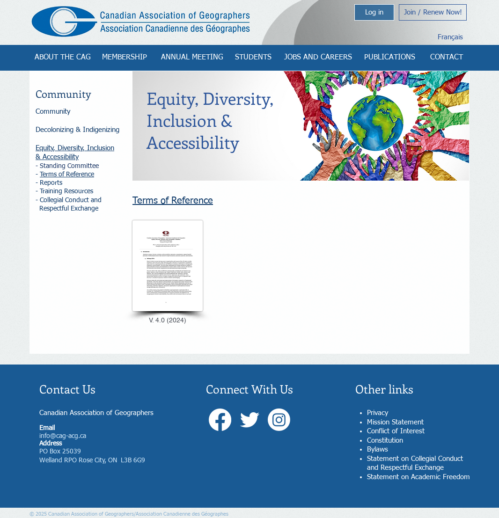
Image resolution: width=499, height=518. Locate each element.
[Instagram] (279, 420)
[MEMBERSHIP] (124, 57)
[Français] (450, 37)
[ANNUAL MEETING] (192, 57)
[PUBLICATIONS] (389, 57)
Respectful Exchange (68, 208)
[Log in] (374, 12)
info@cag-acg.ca (62, 436)
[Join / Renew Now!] (433, 12)
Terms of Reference (67, 174)
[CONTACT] (446, 57)
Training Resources (66, 191)
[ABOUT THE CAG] (62, 57)
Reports (51, 183)
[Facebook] (220, 420)
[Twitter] (249, 420)
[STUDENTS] (253, 57)
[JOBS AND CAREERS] (318, 57)
